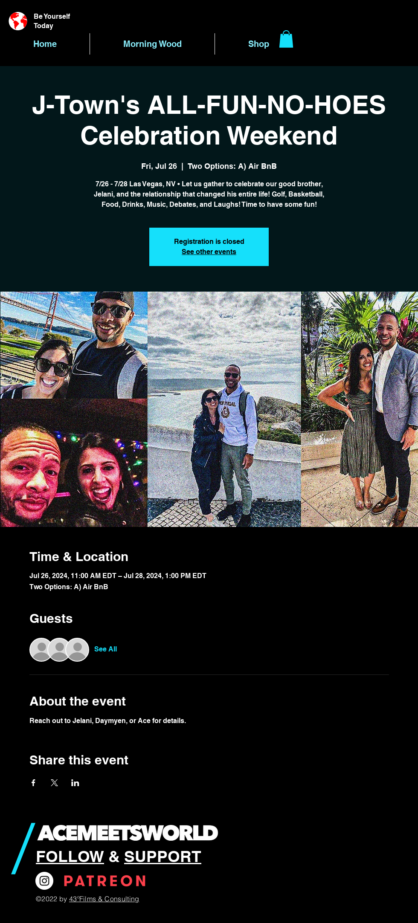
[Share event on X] (54, 782)
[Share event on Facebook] (33, 782)
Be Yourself (52, 16)
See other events (209, 252)
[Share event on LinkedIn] (75, 782)
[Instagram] (44, 881)
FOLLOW (70, 856)
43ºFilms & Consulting (104, 898)
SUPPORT (162, 856)
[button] (286, 39)
